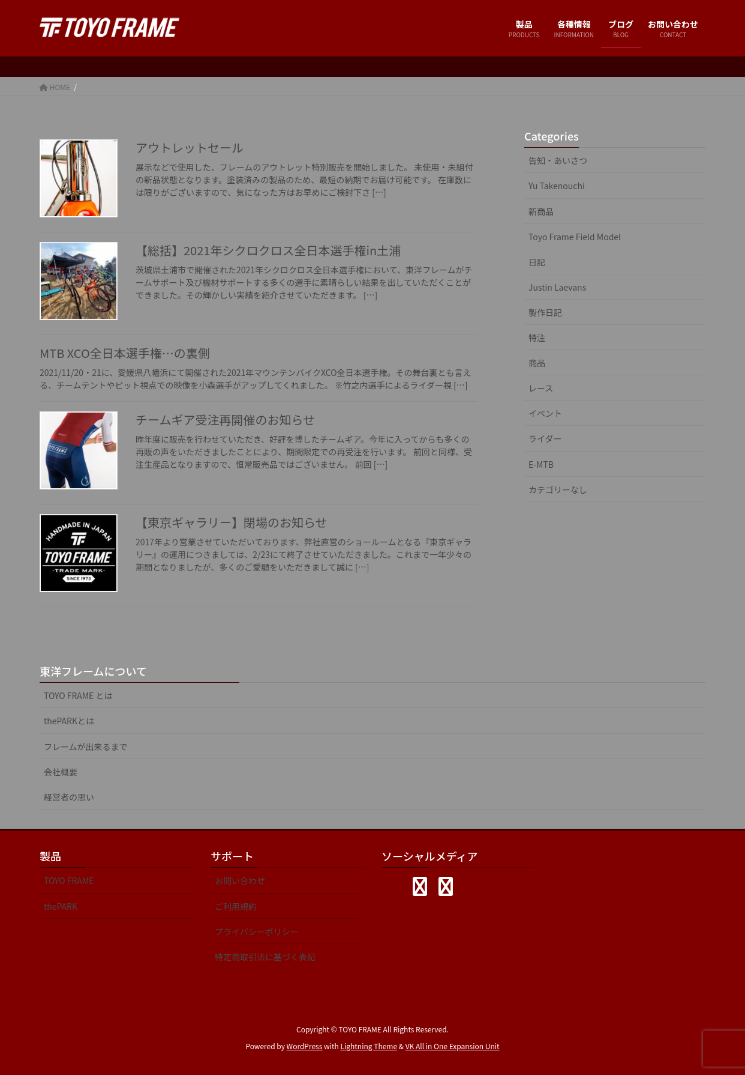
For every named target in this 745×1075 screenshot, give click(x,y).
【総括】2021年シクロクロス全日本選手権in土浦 (268, 250)
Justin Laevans (557, 287)
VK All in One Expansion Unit (452, 1046)
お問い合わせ (240, 880)
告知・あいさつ (557, 160)
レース (540, 388)
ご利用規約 (236, 906)
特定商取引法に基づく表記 (265, 957)
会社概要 (60, 772)
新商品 (541, 211)
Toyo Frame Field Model (574, 237)
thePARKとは (69, 721)
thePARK (60, 906)
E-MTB (541, 464)
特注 (536, 338)
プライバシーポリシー (257, 931)
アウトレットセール (190, 147)
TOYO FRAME (69, 880)
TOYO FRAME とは (78, 695)
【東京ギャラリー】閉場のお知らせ (232, 522)
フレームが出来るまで (86, 746)
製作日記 (545, 312)
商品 (536, 363)
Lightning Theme (368, 1046)
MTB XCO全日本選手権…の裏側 (125, 353)
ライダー (544, 438)
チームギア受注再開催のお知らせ (225, 419)
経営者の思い (69, 797)
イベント (545, 413)
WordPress (305, 1046)
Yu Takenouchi (556, 186)
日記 (536, 262)
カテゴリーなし (557, 489)
